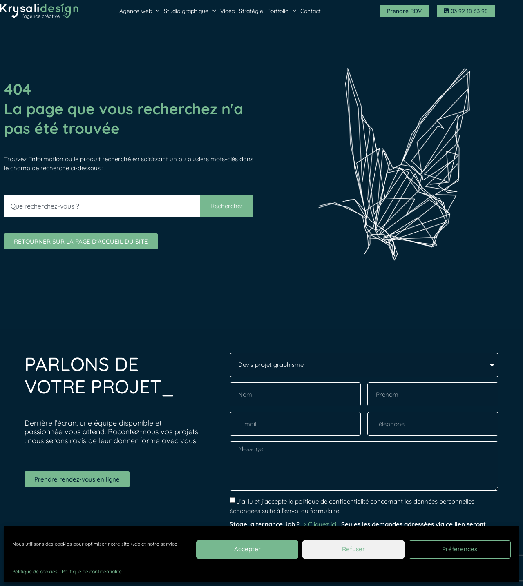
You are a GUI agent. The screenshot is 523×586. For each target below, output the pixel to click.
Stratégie (251, 11)
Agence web (139, 11)
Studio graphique (190, 11)
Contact (310, 11)
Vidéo (227, 11)
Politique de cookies (35, 571)
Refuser (353, 549)
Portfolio (281, 11)
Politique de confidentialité (92, 571)
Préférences (459, 549)
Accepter (247, 549)
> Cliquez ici (320, 524)
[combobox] (102, 206)
